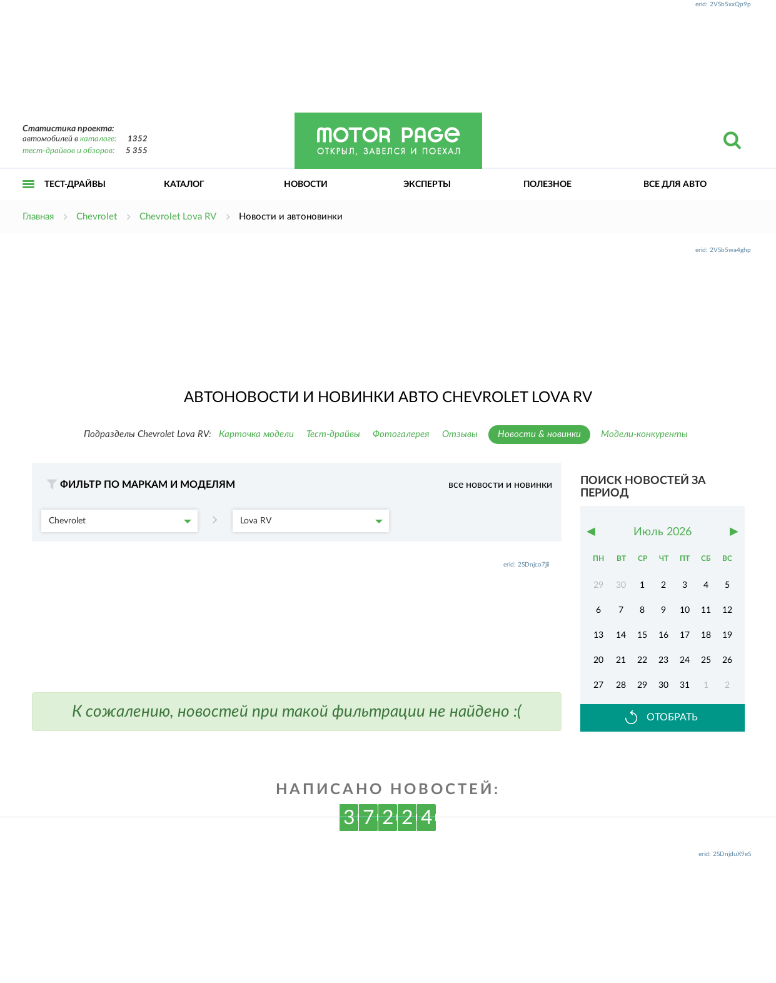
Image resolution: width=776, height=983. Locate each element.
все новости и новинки (500, 485)
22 (642, 660)
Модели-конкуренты (644, 434)
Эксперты (427, 184)
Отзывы (460, 434)
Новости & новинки (539, 434)
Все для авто (675, 184)
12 (727, 610)
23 (663, 660)
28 (621, 685)
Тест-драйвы (75, 184)
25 (706, 660)
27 (598, 685)
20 (598, 660)
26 (727, 660)
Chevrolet (120, 521)
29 (642, 685)
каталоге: (98, 139)
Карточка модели (256, 434)
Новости (306, 184)
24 (685, 660)
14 (621, 635)
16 (663, 635)
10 (685, 610)
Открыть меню (29, 198)
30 (663, 685)
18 (706, 635)
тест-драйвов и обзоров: (68, 151)
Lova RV (311, 521)
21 (621, 660)
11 (706, 610)
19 (727, 635)
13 (598, 635)
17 (685, 635)
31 (685, 685)
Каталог (184, 184)
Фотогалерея (401, 434)
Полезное (547, 184)
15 (642, 635)
